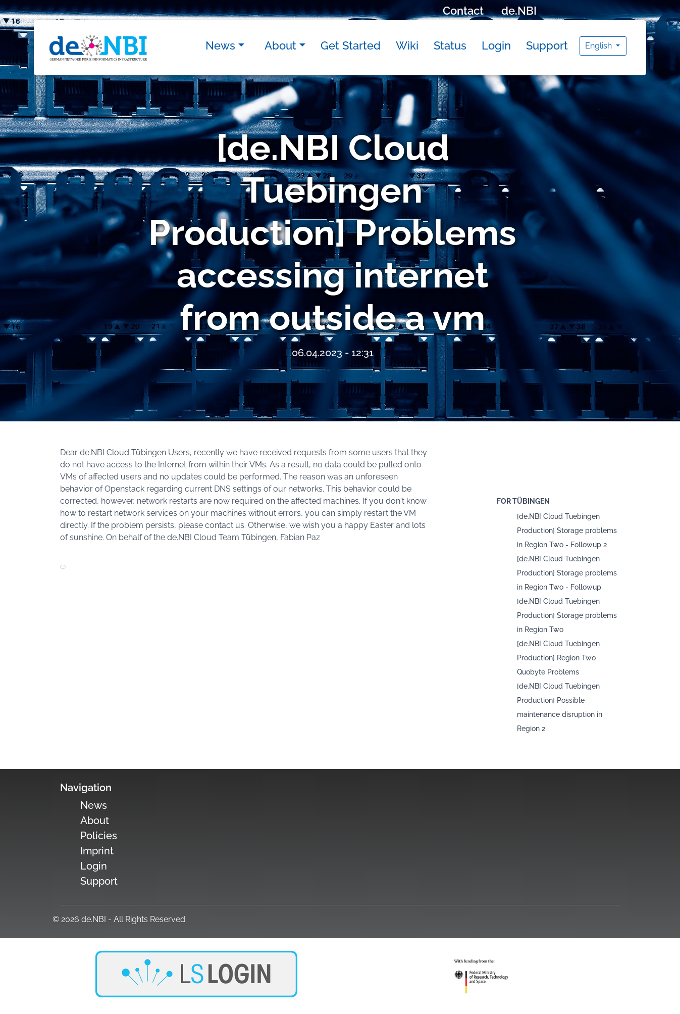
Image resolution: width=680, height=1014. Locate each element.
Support (547, 45)
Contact (463, 10)
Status (450, 45)
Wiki (407, 45)
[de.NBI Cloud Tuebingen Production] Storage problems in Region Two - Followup (567, 573)
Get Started (351, 45)
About (280, 45)
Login (496, 45)
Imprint (97, 851)
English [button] (599, 46)
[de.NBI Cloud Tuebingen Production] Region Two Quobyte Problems (558, 658)
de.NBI (519, 10)
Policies (98, 836)
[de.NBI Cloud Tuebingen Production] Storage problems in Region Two (567, 615)
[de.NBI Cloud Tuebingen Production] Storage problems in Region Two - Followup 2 (567, 530)
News (220, 45)
